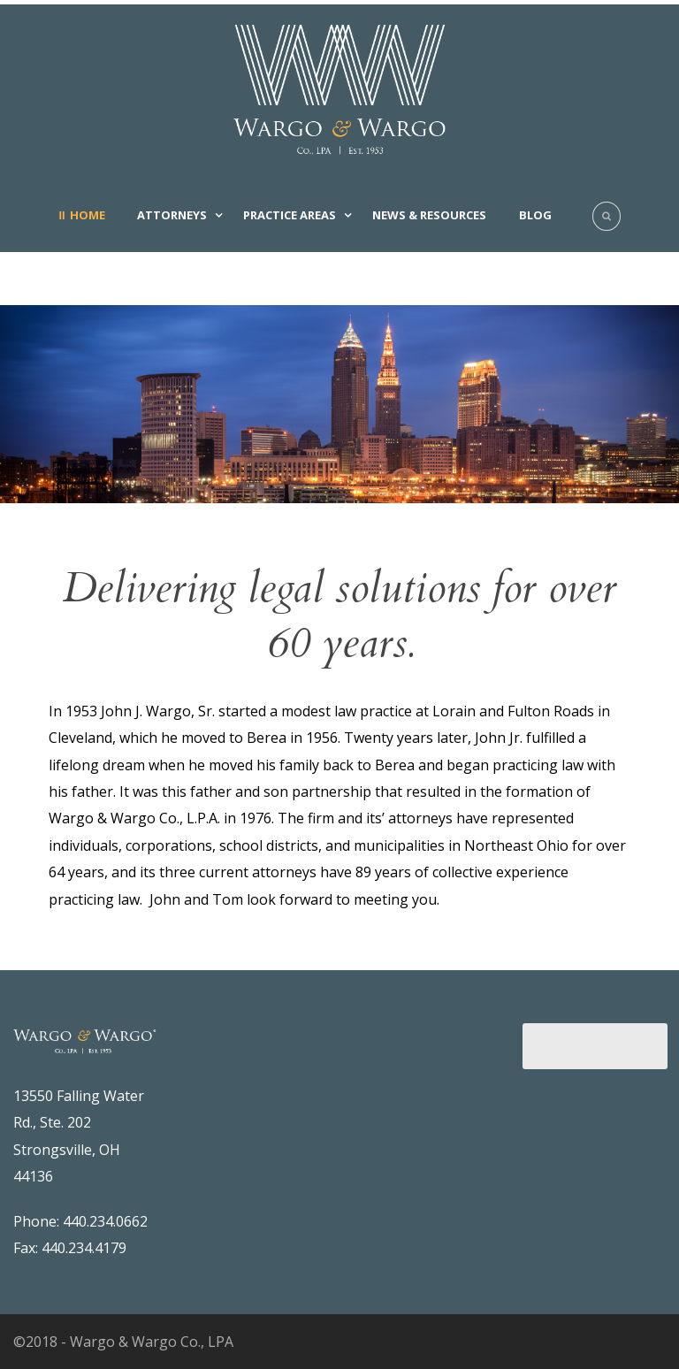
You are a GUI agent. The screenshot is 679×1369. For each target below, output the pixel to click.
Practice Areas (289, 215)
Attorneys (172, 215)
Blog (535, 215)
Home (87, 215)
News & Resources (429, 215)
